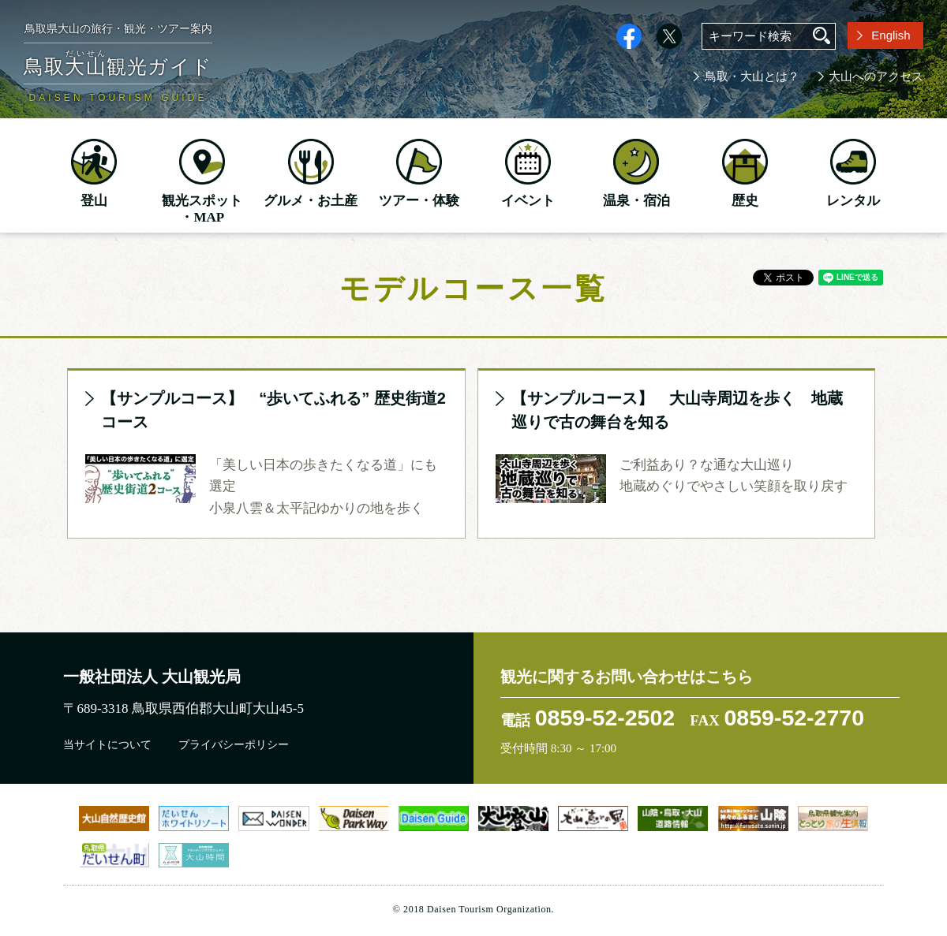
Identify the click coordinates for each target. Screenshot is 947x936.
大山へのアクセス (876, 76)
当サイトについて (107, 745)
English (890, 35)
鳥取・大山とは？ (752, 76)
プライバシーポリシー (233, 745)
